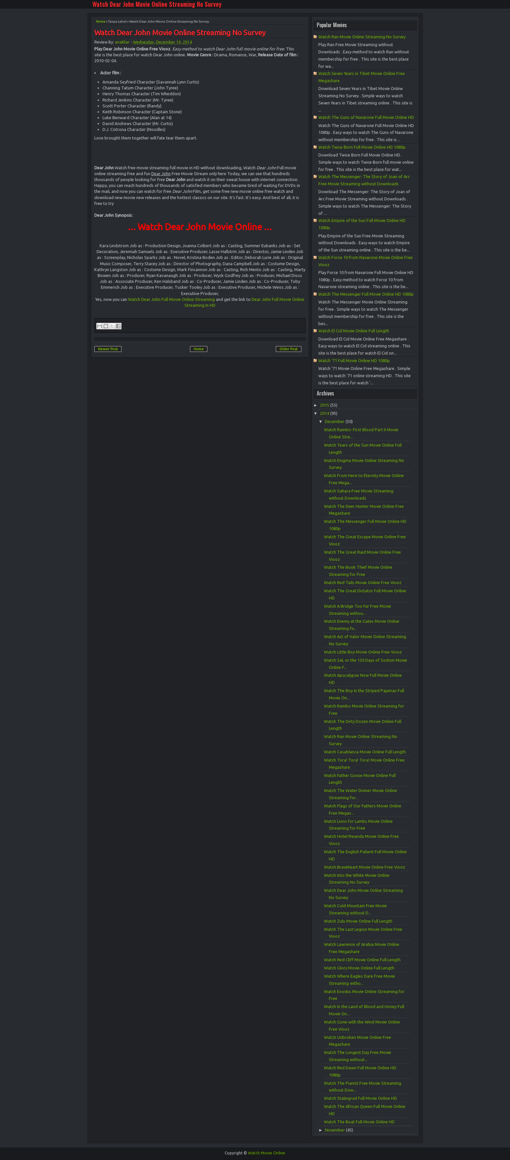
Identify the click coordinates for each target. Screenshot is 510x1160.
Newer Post (108, 349)
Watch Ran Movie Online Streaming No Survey (362, 36)
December (335, 421)
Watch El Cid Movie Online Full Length (353, 330)
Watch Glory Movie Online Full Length (359, 968)
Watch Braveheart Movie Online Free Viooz (364, 867)
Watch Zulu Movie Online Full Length (358, 921)
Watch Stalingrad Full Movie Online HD (360, 1098)
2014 (325, 413)
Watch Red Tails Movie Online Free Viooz (363, 582)
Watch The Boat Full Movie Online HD (359, 1121)
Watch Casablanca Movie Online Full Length (365, 751)
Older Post (288, 349)
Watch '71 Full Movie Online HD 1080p (354, 360)
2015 (325, 405)
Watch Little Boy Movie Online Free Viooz (363, 652)
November (335, 1130)
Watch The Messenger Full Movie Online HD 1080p (366, 294)
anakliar (122, 42)
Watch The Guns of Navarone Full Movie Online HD (366, 117)
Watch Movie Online (266, 1153)
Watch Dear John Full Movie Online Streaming (171, 299)
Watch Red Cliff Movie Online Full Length (362, 959)
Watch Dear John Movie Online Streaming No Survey (156, 4)
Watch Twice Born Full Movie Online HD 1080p (362, 147)
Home (100, 21)
